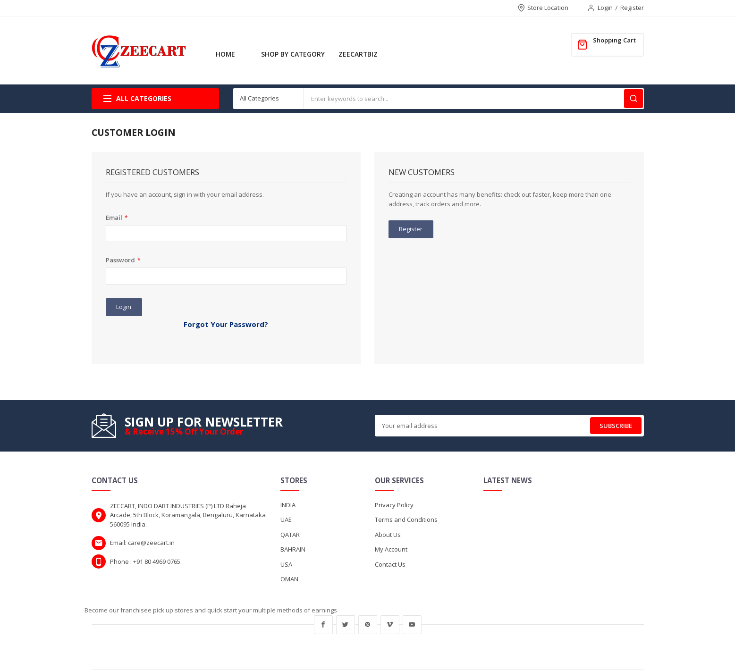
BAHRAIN (292, 549)
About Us (388, 534)
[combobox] (474, 98)
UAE (286, 519)
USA (286, 564)
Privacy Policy (394, 505)
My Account (391, 549)
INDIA (288, 505)
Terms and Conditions (406, 519)
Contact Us (390, 564)
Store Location (547, 7)
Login (605, 7)
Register (632, 7)
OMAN (289, 579)
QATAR (290, 534)
